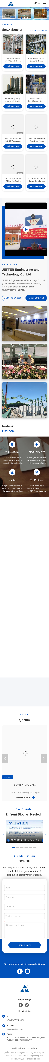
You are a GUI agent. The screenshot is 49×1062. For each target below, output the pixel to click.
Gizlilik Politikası (18, 1048)
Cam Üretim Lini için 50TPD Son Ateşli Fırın (13, 60)
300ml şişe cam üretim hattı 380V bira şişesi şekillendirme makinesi (13, 140)
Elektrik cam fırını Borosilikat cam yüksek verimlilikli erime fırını (36, 100)
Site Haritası (32, 1048)
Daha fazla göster (38, 30)
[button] (21, 18)
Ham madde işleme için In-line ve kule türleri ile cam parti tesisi (13, 100)
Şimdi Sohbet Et (36, 298)
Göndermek (24, 945)
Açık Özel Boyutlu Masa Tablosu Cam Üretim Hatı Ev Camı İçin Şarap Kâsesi (12, 180)
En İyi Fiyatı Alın (13, 66)
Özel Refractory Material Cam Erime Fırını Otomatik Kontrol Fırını (36, 140)
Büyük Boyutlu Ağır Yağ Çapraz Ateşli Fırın (36, 60)
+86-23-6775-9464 (15, 1020)
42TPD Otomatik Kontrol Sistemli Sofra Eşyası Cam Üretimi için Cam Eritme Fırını (36, 180)
